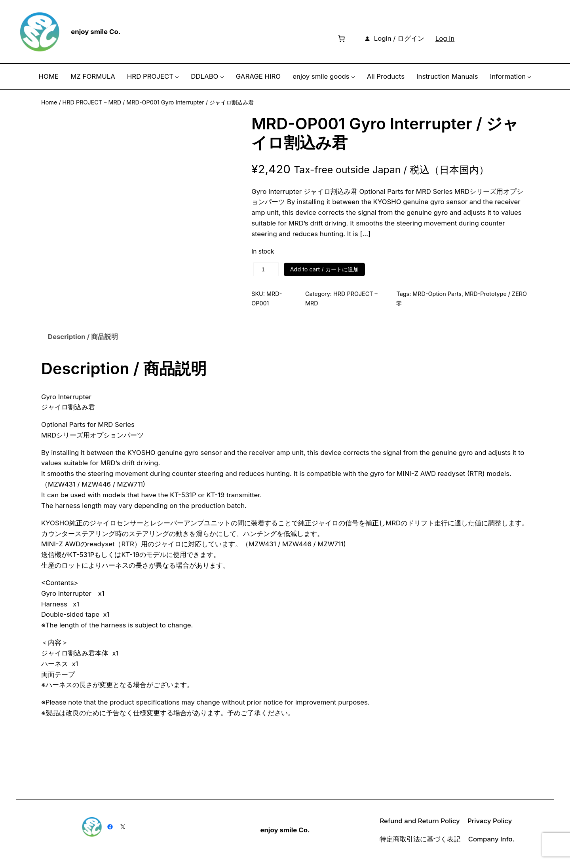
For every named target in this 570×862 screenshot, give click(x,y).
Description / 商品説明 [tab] (83, 338)
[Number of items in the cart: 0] (341, 38)
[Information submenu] (529, 77)
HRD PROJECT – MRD (92, 102)
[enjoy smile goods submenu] (353, 77)
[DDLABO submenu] (222, 77)
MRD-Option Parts (437, 293)
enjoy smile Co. (95, 32)
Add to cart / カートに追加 (324, 269)
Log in (445, 38)
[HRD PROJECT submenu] (177, 77)
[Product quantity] (266, 269)
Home (49, 102)
